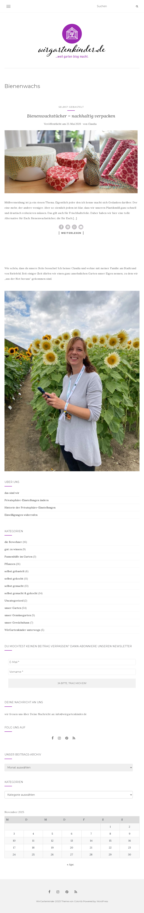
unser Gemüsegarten (17, 615)
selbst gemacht (14, 586)
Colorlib (78, 901)
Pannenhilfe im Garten (18, 556)
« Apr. (70, 864)
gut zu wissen (13, 549)
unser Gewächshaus (16, 622)
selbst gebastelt (71, 106)
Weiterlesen (71, 232)
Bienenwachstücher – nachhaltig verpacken (71, 116)
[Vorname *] (72, 672)
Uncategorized (13, 600)
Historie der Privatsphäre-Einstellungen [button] (30, 507)
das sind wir (11, 493)
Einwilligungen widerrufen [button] (21, 515)
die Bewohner (13, 542)
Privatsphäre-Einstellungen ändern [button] (26, 500)
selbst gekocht (13, 578)
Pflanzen (9, 564)
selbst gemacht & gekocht (21, 593)
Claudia (92, 124)
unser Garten (12, 608)
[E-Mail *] (72, 662)
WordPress (102, 901)
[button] (61, 227)
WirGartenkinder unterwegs (22, 630)
